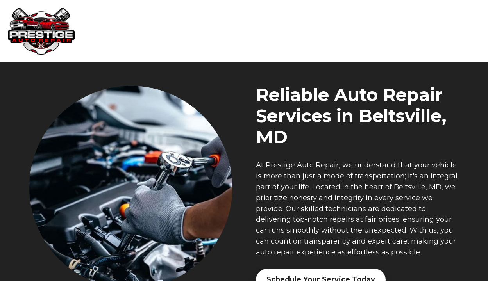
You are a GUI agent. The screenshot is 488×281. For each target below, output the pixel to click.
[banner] (45, 31)
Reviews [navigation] (424, 31)
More (462, 31)
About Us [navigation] (380, 31)
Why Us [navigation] (336, 31)
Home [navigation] (254, 31)
